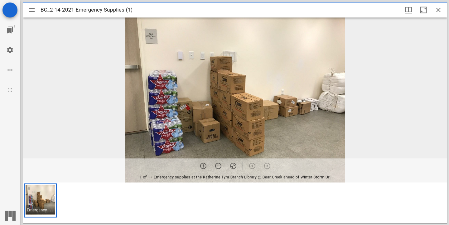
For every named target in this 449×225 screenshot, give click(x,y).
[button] (40, 200)
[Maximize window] (423, 10)
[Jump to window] (9, 30)
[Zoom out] (218, 165)
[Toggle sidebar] (31, 10)
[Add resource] (9, 10)
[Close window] (438, 10)
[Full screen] (9, 90)
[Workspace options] (9, 70)
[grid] (235, 202)
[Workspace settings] (9, 50)
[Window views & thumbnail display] (408, 10)
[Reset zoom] (233, 165)
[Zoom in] (203, 165)
